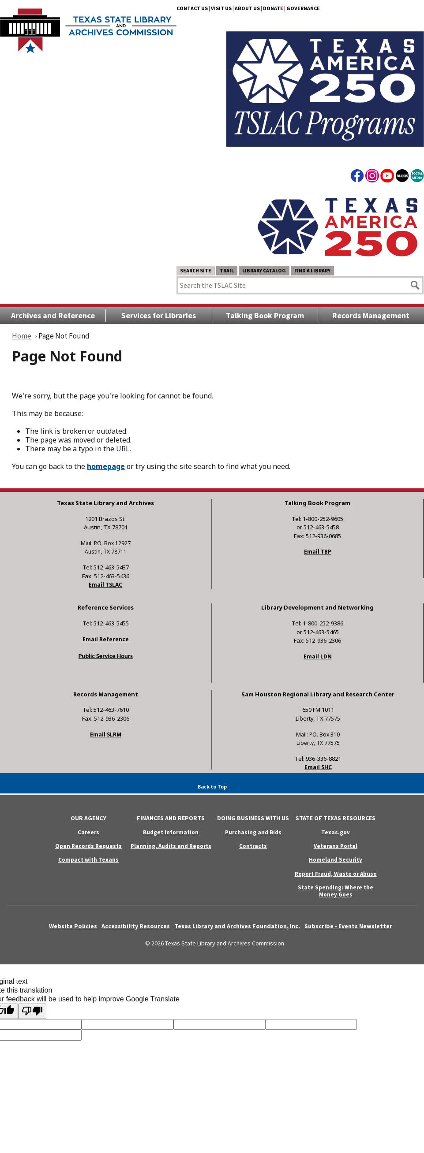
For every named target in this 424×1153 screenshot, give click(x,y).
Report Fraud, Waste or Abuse (336, 874)
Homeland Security (335, 859)
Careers (88, 832)
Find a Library (312, 270)
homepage (106, 466)
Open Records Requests (88, 846)
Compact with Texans (88, 859)
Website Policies (73, 926)
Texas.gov (335, 832)
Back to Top (212, 786)
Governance (303, 8)
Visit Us (221, 8)
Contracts (253, 846)
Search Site (195, 270)
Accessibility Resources (135, 926)
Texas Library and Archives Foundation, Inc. (237, 926)
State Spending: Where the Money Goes (335, 891)
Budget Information (171, 832)
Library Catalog (264, 270)
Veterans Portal (335, 846)
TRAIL (227, 270)
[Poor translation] (32, 1011)
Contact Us (192, 8)
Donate (273, 8)
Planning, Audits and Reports (171, 846)
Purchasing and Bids (253, 832)
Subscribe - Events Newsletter (348, 926)
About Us (247, 8)
